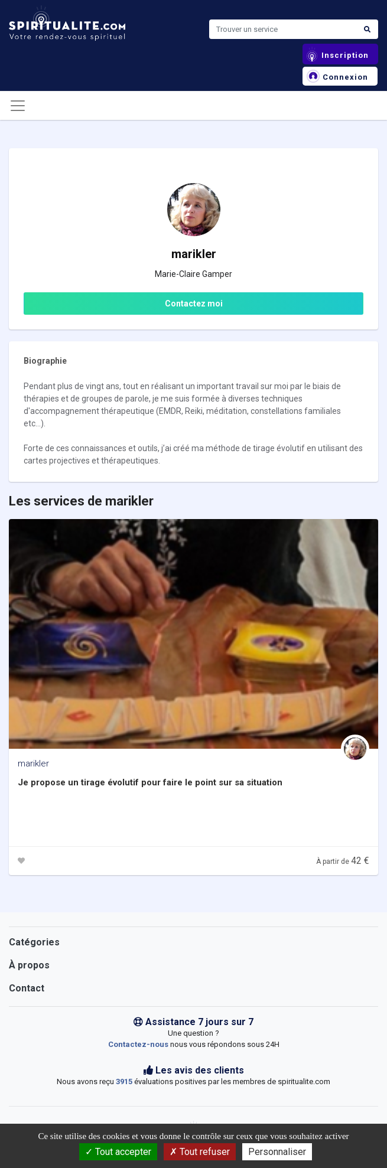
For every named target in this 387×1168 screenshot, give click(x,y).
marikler (33, 763)
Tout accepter (118, 1151)
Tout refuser (200, 1151)
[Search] (283, 29)
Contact (26, 988)
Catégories (34, 942)
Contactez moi (194, 303)
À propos (29, 965)
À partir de (342, 861)
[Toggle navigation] (18, 106)
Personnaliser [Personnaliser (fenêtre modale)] (277, 1151)
